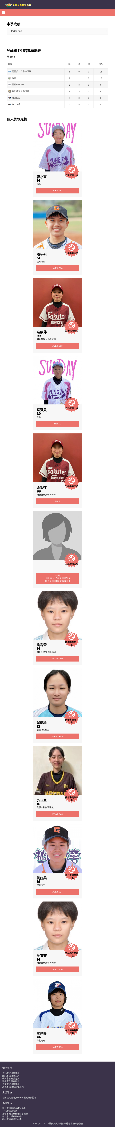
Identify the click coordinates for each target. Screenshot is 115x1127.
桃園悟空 (41, 261)
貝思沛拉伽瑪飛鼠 (45, 807)
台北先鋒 (41, 1040)
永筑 (39, 184)
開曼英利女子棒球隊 (46, 339)
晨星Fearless (43, 729)
